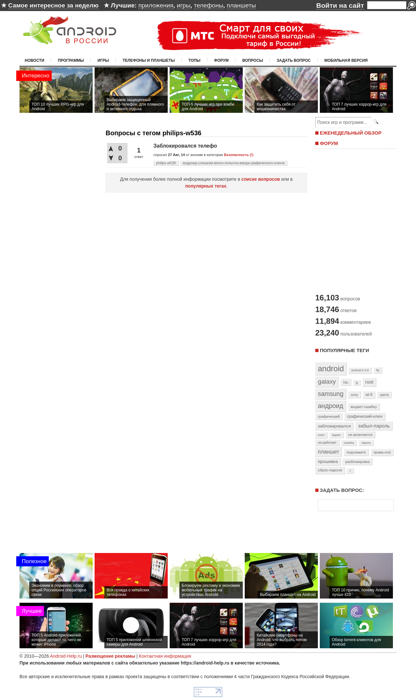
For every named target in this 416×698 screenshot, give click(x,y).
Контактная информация (165, 656)
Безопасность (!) (238, 155)
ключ (321, 435)
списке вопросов (260, 179)
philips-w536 (166, 163)
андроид (330, 405)
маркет (336, 435)
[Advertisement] (354, 220)
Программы (71, 60)
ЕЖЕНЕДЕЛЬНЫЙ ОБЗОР (351, 133)
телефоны (208, 5)
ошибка (349, 442)
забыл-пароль (374, 425)
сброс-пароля (330, 470)
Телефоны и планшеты (149, 60)
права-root (382, 452)
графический (329, 416)
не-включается (360, 435)
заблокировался (334, 426)
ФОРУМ (329, 143)
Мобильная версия (346, 60)
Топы (194, 60)
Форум (221, 60)
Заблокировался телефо (185, 146)
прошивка (328, 461)
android (331, 368)
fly (378, 370)
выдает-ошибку (364, 407)
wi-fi (369, 394)
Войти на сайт (340, 5)
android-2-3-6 (360, 370)
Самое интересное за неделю (53, 5)
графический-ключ (365, 416)
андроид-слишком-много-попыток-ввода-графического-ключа (233, 163)
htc (345, 382)
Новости (34, 60)
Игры (103, 60)
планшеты (241, 5)
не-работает (327, 442)
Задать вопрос (294, 60)
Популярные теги (344, 350)
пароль (366, 442)
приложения (156, 5)
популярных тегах (206, 186)
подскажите (356, 452)
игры (183, 5)
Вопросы (252, 60)
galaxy (327, 381)
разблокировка (357, 462)
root (369, 382)
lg (357, 382)
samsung (331, 393)
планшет (328, 451)
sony (354, 395)
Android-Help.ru (66, 656)
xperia (384, 395)
